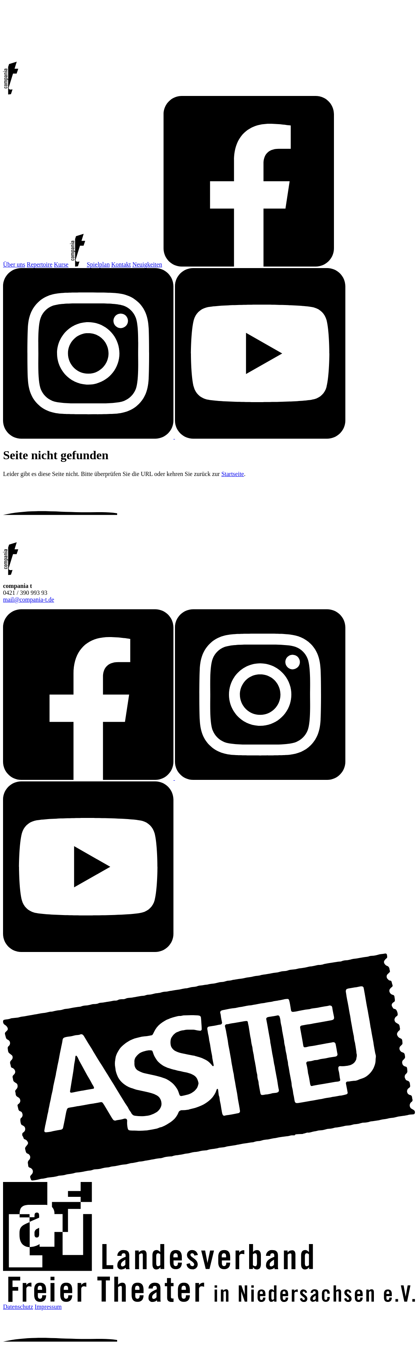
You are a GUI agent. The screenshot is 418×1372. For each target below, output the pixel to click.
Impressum (48, 1306)
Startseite (232, 474)
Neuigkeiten (147, 264)
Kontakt (121, 264)
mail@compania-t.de (28, 599)
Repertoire (39, 264)
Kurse (61, 264)
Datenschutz (18, 1306)
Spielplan (98, 264)
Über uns (14, 264)
